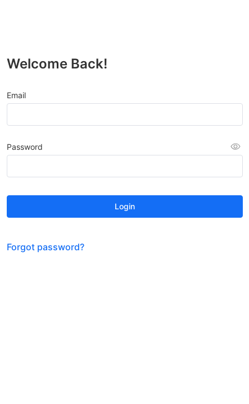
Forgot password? (45, 247)
